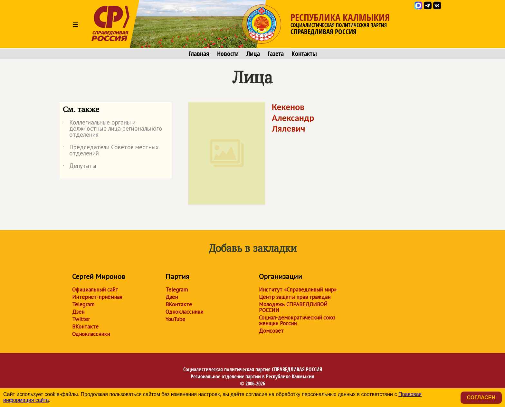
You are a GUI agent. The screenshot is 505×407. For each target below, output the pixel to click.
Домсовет (271, 331)
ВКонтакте (85, 326)
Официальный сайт (95, 289)
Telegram (83, 304)
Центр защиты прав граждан (294, 297)
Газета (276, 53)
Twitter (81, 319)
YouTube (175, 319)
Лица (253, 53)
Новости (228, 53)
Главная (198, 53)
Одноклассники (91, 334)
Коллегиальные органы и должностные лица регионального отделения (112, 128)
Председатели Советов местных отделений (111, 150)
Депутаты (79, 167)
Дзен (78, 312)
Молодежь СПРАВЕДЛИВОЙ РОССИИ (293, 307)
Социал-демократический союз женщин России (297, 320)
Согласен (481, 397)
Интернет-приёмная (97, 297)
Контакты (304, 53)
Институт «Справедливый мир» (298, 289)
